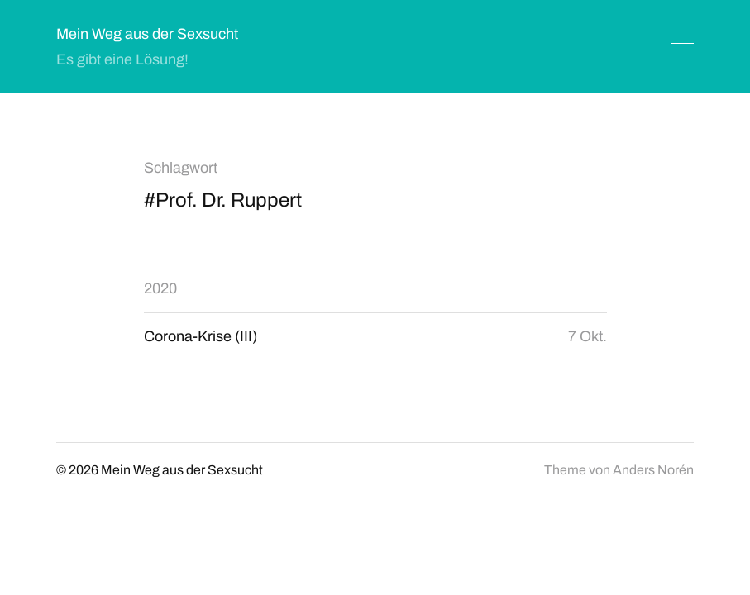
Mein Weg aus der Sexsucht (147, 34)
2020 (160, 288)
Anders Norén (653, 470)
